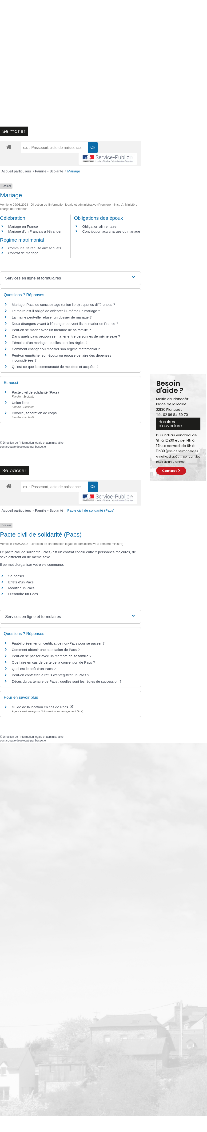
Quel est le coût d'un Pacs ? (34, 669)
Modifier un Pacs (21, 588)
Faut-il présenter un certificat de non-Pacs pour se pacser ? (58, 643)
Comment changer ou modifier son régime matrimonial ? (56, 349)
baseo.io (40, 446)
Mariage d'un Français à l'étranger (35, 231)
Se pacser (16, 576)
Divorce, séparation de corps (34, 413)
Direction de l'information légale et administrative (33, 442)
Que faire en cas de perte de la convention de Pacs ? (53, 662)
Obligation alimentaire (99, 226)
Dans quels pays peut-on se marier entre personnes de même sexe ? (66, 336)
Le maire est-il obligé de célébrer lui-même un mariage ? (56, 311)
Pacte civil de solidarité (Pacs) (35, 392)
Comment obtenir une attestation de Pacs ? (46, 650)
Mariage (73, 171)
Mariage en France (23, 226)
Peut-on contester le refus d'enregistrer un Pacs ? (50, 675)
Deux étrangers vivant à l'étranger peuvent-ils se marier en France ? (65, 324)
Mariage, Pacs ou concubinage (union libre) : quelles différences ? (63, 305)
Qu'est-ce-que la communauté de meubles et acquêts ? (55, 367)
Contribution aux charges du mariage (111, 231)
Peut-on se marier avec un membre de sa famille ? (51, 330)
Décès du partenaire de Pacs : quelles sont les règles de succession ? (66, 681)
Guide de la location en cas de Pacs (42, 707)
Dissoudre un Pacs (23, 594)
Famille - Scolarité (49, 171)
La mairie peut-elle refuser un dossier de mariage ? (52, 317)
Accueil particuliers (17, 171)
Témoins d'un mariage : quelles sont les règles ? (49, 343)
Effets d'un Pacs (21, 582)
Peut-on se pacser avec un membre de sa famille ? (52, 656)
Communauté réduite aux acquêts (34, 248)
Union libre (20, 403)
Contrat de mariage (23, 253)
